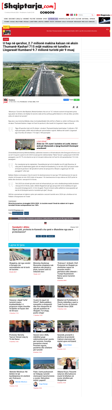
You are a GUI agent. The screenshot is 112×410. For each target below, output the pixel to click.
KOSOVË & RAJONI (64, 19)
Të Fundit (6, 21)
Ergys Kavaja (43, 384)
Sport (45, 19)
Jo (43, 236)
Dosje (64, 21)
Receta (52, 21)
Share (66, 99)
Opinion (92, 19)
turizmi (26, 213)
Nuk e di (51, 236)
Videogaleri (77, 21)
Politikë (32, 19)
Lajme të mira (33, 21)
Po (38, 236)
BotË (73, 19)
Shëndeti (46, 21)
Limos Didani (67, 345)
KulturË (78, 19)
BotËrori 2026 (53, 19)
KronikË (26, 19)
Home (6, 19)
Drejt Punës (19, 21)
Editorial (85, 19)
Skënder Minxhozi (21, 382)
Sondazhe (92, 21)
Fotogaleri (69, 21)
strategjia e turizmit (18, 213)
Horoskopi (58, 21)
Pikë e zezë (85, 21)
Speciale (26, 21)
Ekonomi (39, 19)
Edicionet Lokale (15, 19)
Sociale (12, 21)
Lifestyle (41, 21)
